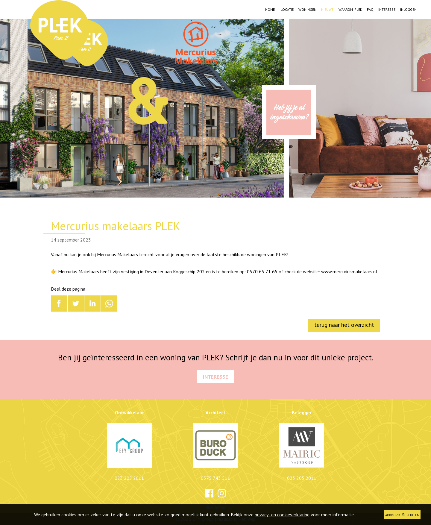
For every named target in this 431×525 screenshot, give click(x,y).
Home (270, 8)
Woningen (307, 8)
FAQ (370, 8)
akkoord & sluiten (402, 515)
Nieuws (327, 8)
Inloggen (408, 8)
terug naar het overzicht (344, 324)
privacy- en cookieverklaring (282, 515)
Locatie (287, 8)
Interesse (386, 8)
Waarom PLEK (350, 8)
